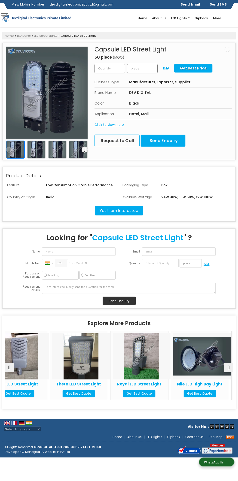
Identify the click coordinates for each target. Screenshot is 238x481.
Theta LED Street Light (90, 384)
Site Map (216, 437)
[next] (85, 150)
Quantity (134, 263)
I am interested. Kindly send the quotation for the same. (129, 288)
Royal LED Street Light (148, 384)
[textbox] (142, 68)
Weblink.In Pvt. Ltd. (58, 452)
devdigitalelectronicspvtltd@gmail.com (81, 4)
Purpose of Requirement (31, 275)
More (219, 18)
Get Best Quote (32, 393)
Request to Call (117, 141)
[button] (28, 4)
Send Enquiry (164, 141)
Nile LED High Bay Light (206, 384)
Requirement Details (31, 288)
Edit (166, 68)
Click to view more (109, 124)
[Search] (233, 17)
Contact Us (194, 437)
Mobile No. (32, 263)
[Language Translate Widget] (22, 429)
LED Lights (180, 18)
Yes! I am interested (119, 210)
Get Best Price (193, 68)
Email (136, 251)
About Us (159, 18)
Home (142, 18)
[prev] (9, 150)
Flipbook (201, 18)
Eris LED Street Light (32, 384)
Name (36, 251)
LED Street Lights (45, 36)
